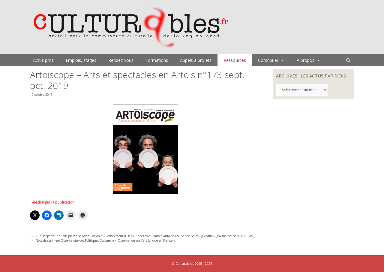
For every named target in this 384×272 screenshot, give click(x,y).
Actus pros (43, 60)
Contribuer (274, 60)
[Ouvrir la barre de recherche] (348, 60)
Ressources (235, 60)
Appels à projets (196, 60)
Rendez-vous (121, 60)
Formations (157, 60)
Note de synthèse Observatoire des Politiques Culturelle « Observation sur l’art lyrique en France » (105, 240)
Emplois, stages (81, 60)
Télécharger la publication (52, 202)
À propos (312, 60)
